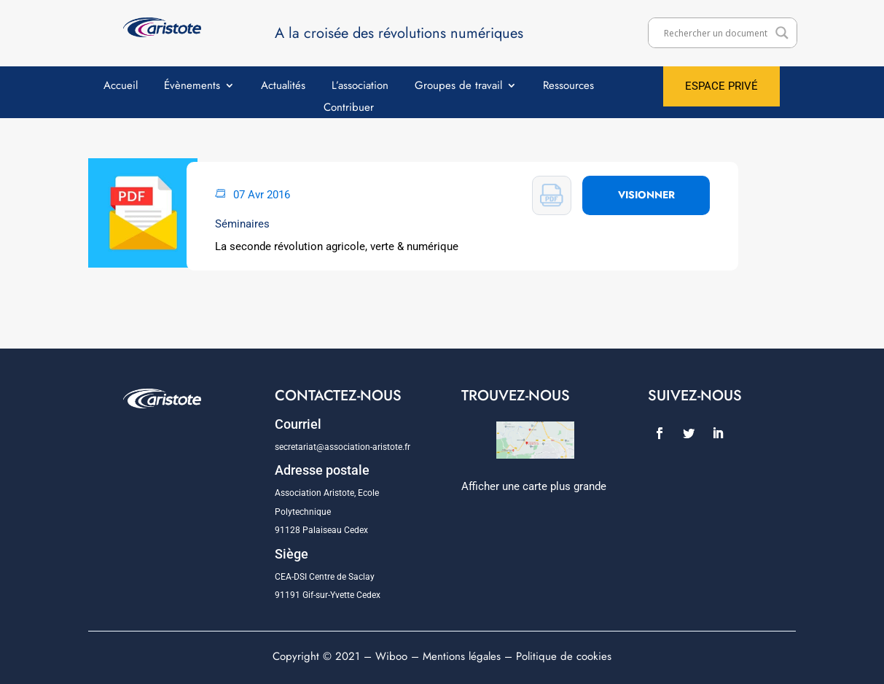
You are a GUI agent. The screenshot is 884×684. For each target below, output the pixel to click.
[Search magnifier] (782, 33)
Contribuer (349, 108)
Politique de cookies (563, 656)
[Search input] (715, 33)
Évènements (192, 86)
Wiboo (391, 656)
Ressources (568, 86)
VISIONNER (646, 194)
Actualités (283, 86)
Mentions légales (462, 656)
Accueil (120, 86)
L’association (360, 86)
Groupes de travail (458, 86)
